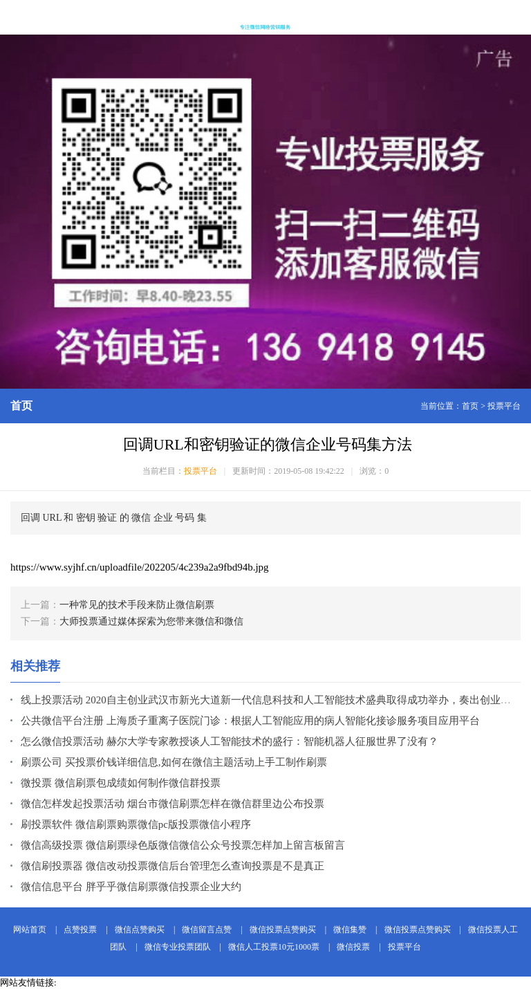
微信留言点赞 (207, 929)
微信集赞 (349, 929)
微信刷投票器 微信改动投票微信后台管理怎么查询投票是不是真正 (172, 865)
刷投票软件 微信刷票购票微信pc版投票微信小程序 (136, 824)
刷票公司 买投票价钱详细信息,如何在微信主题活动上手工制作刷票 (174, 762)
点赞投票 (80, 929)
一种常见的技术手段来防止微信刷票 (136, 605)
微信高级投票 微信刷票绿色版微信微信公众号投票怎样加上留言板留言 (183, 845)
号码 (184, 517)
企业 (163, 517)
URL (52, 517)
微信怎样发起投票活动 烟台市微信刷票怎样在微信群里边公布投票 (172, 803)
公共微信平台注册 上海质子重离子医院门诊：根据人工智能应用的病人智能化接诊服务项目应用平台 (250, 720)
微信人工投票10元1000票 (273, 947)
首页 (470, 406)
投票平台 (504, 406)
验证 (107, 517)
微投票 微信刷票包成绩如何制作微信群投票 (121, 782)
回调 (30, 517)
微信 (141, 517)
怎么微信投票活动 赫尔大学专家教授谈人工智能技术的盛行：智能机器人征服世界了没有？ (229, 741)
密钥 (85, 517)
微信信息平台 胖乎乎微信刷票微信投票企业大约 (131, 886)
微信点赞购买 (140, 929)
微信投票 (353, 947)
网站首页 (29, 929)
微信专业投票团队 (178, 947)
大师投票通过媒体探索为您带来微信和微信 (151, 621)
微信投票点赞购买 (283, 929)
